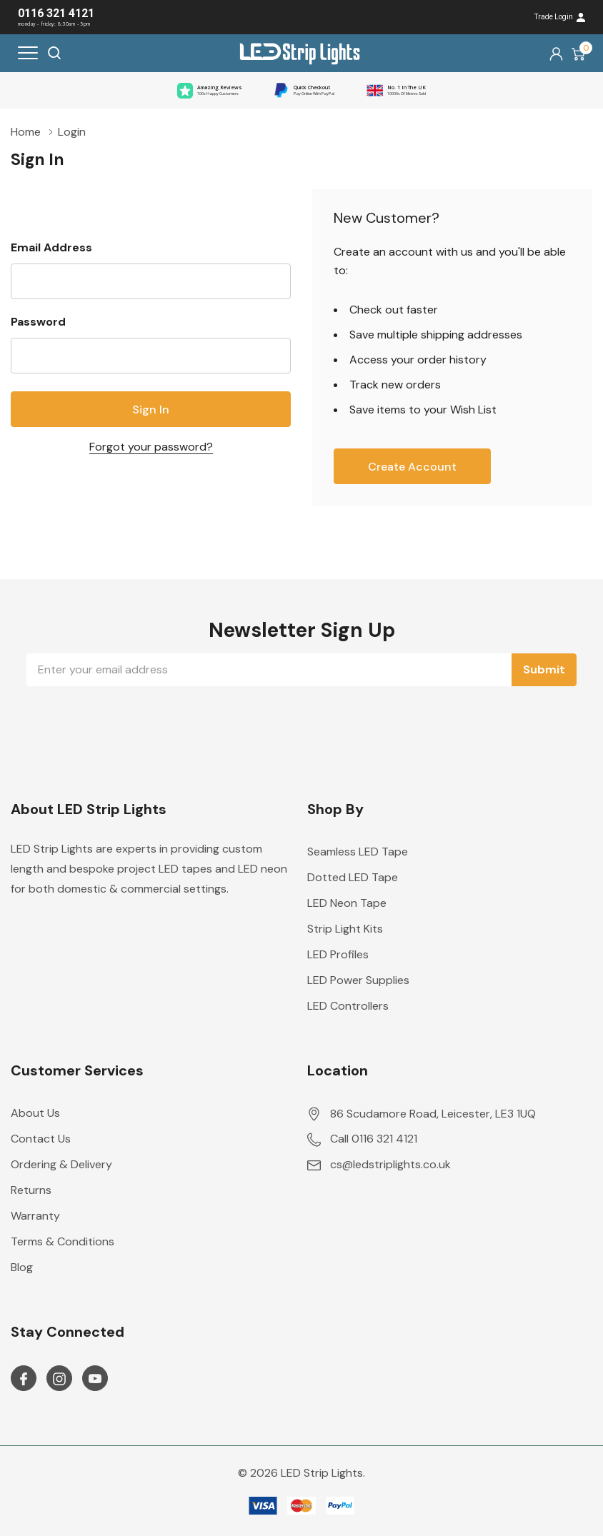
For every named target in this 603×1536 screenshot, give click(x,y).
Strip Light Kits (345, 928)
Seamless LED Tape (357, 851)
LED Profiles (338, 954)
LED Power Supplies (358, 980)
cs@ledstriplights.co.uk (390, 1164)
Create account (412, 466)
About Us (35, 1112)
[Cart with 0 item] (578, 53)
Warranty (35, 1215)
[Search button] (54, 53)
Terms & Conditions (62, 1241)
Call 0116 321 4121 (373, 1138)
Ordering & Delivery (61, 1164)
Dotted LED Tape (352, 877)
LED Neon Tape (347, 902)
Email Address (51, 247)
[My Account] (556, 53)
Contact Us (41, 1138)
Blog (22, 1267)
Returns (31, 1190)
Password (38, 321)
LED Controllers (348, 1005)
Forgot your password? (151, 446)
